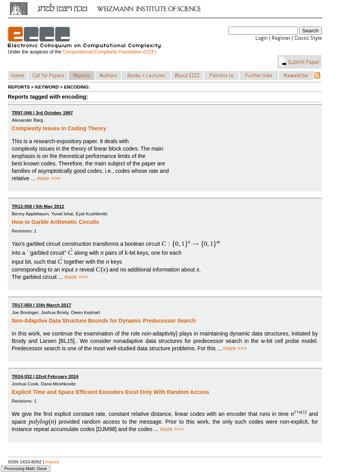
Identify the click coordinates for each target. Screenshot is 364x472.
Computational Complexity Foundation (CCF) (109, 52)
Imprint (52, 461)
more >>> (49, 178)
